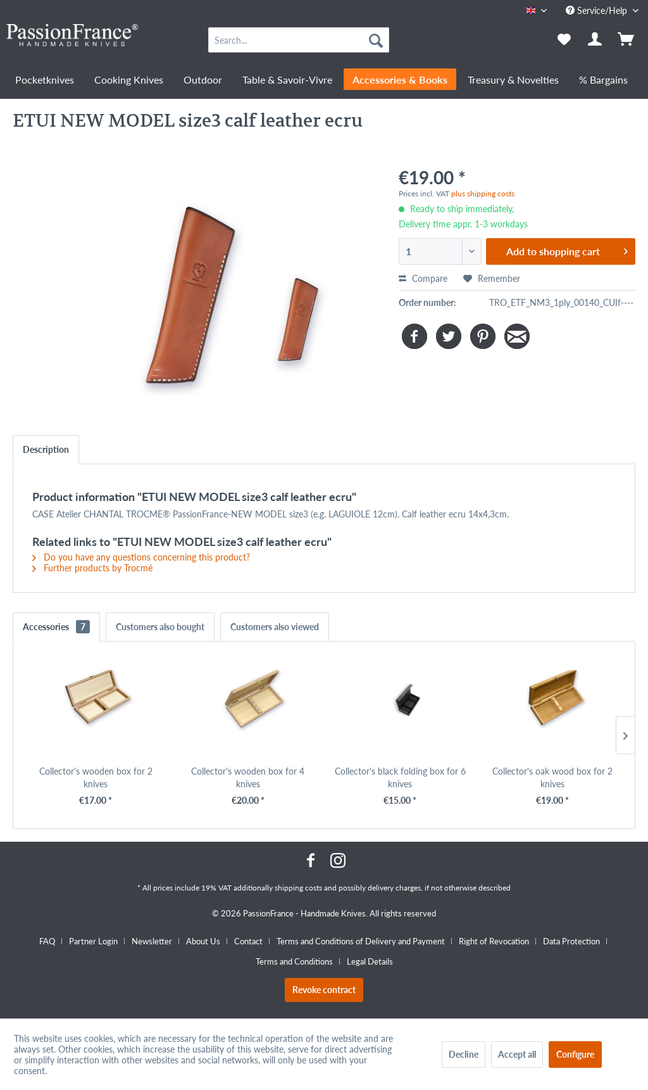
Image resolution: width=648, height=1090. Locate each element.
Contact (248, 941)
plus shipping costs (482, 193)
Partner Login (93, 941)
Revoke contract (324, 989)
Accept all (517, 1054)
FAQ (47, 941)
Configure (575, 1054)
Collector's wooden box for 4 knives (247, 777)
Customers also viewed (274, 626)
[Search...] (299, 40)
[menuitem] (299, 40)
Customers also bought (160, 626)
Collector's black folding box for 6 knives (400, 777)
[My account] (595, 40)
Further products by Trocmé (92, 567)
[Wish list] (564, 40)
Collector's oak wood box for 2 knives (552, 777)
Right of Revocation (494, 941)
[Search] (376, 40)
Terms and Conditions (294, 961)
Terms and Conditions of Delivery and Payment (361, 941)
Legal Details (370, 961)
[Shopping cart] (627, 40)
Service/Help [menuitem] (598, 10)
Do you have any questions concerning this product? (141, 557)
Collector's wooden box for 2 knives (96, 777)
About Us (203, 941)
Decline (463, 1054)
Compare (423, 278)
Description (46, 449)
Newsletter (152, 941)
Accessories (56, 626)
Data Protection (571, 941)
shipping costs (298, 887)
